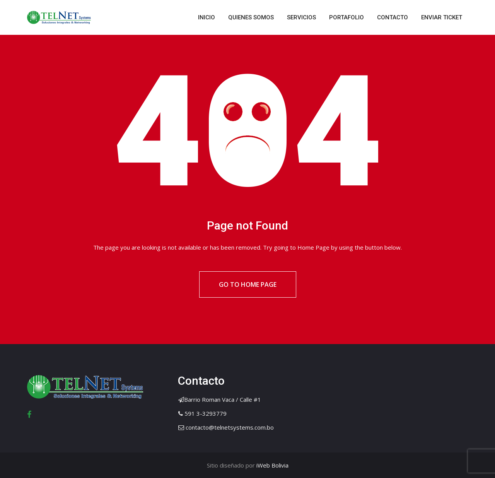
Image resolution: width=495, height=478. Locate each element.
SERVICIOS (301, 17)
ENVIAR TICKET (441, 17)
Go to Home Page (248, 284)
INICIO (206, 17)
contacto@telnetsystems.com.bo (230, 427)
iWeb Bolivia (271, 465)
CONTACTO (392, 17)
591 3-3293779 (205, 413)
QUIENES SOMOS (251, 17)
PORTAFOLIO (346, 17)
